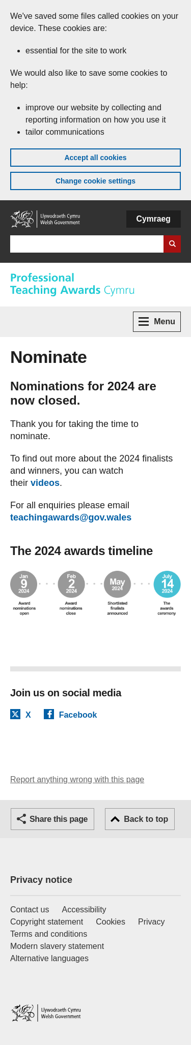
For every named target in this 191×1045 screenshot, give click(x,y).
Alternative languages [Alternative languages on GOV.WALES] (49, 958)
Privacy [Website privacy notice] (151, 921)
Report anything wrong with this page (77, 779)
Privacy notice (41, 880)
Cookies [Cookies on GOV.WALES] (110, 921)
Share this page (59, 819)
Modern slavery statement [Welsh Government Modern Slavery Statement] (57, 946)
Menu (157, 321)
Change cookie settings (95, 181)
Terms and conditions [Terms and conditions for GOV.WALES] (48, 934)
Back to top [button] (146, 819)
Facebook (78, 714)
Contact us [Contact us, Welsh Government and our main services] (29, 909)
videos (45, 483)
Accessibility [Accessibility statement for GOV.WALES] (84, 909)
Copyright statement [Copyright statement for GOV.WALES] (46, 921)
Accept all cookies (95, 157)
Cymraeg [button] (154, 218)
